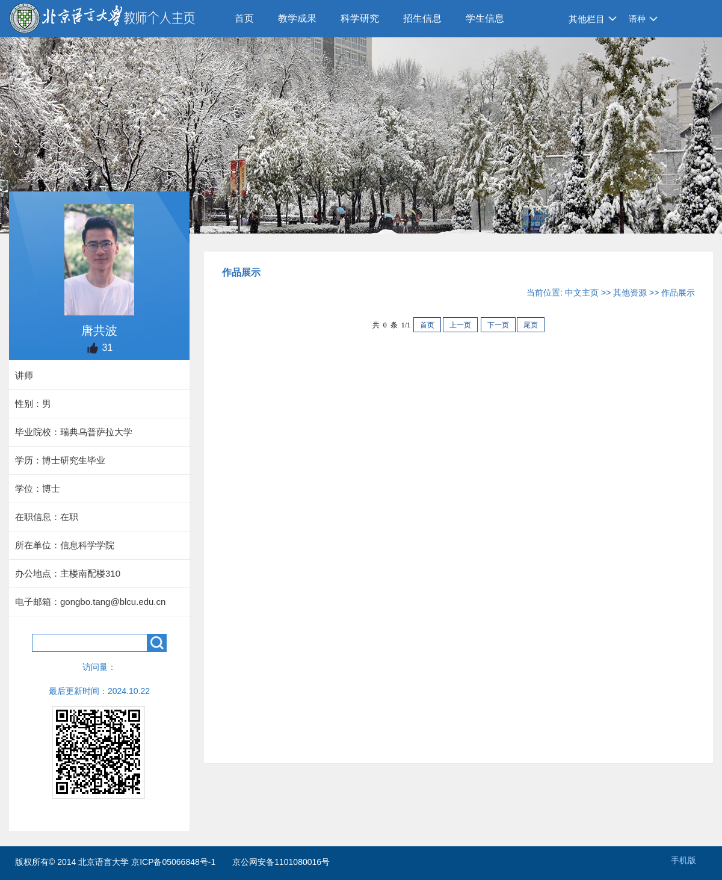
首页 (244, 18)
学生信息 (485, 18)
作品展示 (678, 292)
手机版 (683, 860)
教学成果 (297, 18)
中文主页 (582, 292)
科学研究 (360, 18)
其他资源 (630, 292)
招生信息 (422, 18)
